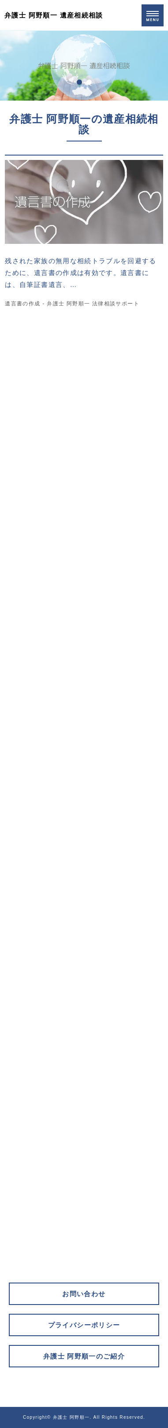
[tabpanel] (84, 66)
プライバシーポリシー (84, 1325)
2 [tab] (89, 82)
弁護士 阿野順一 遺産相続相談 (53, 15)
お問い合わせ (83, 1294)
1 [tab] (79, 82)
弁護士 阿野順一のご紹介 (84, 1356)
